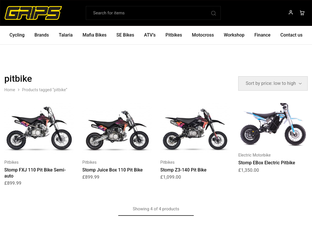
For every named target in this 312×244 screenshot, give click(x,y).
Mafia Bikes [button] (94, 35)
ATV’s (150, 35)
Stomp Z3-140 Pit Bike (183, 170)
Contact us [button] (291, 35)
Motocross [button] (203, 35)
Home (9, 89)
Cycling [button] (17, 35)
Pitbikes (11, 162)
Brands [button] (41, 35)
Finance (262, 35)
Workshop (234, 35)
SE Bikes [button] (125, 35)
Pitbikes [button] (174, 35)
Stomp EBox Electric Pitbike (266, 162)
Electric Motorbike (254, 155)
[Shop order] (273, 83)
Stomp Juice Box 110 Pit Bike (112, 170)
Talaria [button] (66, 35)
